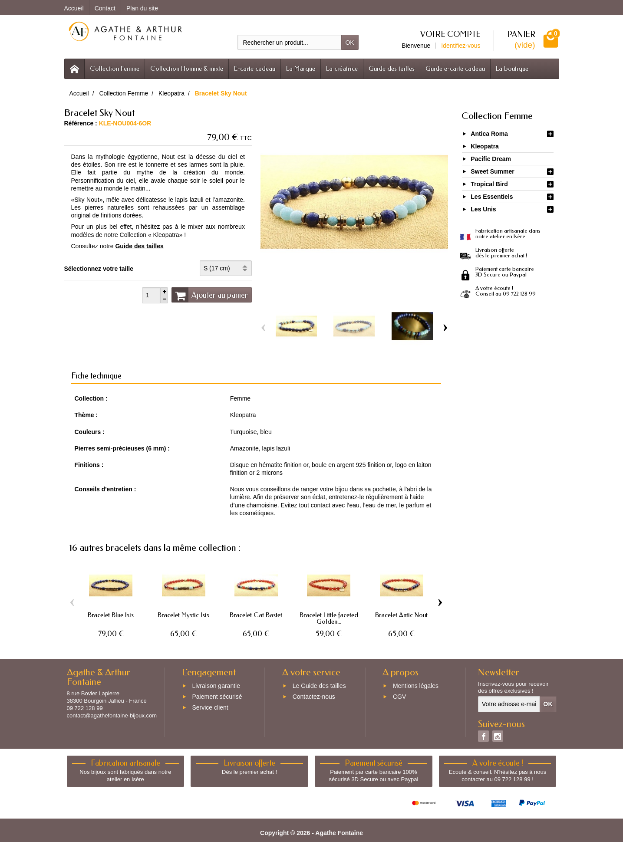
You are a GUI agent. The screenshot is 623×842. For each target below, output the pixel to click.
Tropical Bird (489, 184)
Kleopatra (485, 146)
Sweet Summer (492, 171)
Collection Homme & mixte (186, 68)
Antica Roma (489, 133)
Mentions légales (415, 686)
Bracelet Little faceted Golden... (329, 618)
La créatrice (342, 68)
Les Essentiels (492, 196)
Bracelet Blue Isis (111, 615)
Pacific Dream (491, 158)
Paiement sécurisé (217, 696)
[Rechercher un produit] (289, 42)
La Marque (300, 68)
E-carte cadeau (254, 68)
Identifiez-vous (460, 46)
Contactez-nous (314, 696)
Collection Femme (114, 68)
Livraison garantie (216, 686)
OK (349, 42)
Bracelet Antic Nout (401, 615)
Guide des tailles (392, 68)
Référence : (80, 123)
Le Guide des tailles (319, 686)
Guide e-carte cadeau (455, 68)
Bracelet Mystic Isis (183, 615)
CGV (399, 696)
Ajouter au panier (209, 294)
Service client (210, 707)
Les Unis (483, 209)
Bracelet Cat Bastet (256, 615)
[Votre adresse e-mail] (509, 704)
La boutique (512, 68)
